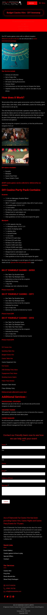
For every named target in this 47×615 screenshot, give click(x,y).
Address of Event (7, 478)
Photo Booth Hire (9, 576)
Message (5, 485)
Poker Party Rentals (8, 381)
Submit (6, 501)
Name (4, 444)
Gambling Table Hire (8, 351)
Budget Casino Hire (8, 355)
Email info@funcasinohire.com (23, 21)
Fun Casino (5, 366)
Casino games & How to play (13, 553)
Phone (4, 463)
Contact (6, 559)
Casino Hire (7, 571)
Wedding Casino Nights (9, 377)
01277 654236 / (23, 26)
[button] (32, 3)
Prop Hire (7, 573)
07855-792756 (23, 29)
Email (4, 471)
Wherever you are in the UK (10, 39)
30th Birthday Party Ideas (10, 370)
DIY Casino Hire (7, 347)
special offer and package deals (20, 262)
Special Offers (8, 556)
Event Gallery (8, 550)
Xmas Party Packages (11, 579)
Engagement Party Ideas (9, 373)
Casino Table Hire (7, 358)
